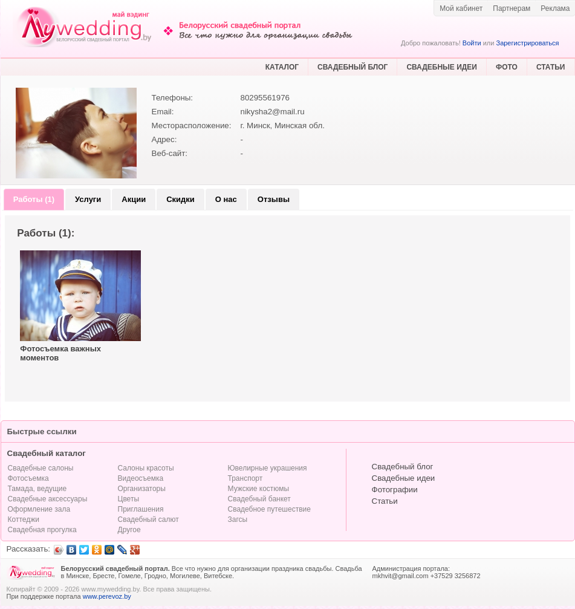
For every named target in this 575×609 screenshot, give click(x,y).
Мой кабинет (461, 8)
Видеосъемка (141, 478)
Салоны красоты (146, 468)
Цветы (129, 499)
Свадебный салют (148, 519)
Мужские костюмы (259, 488)
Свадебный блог (403, 466)
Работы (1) (33, 199)
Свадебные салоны (41, 468)
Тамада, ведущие (37, 488)
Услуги (88, 199)
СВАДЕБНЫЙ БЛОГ (352, 67)
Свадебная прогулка (42, 530)
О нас (226, 199)
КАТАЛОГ (282, 67)
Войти (472, 43)
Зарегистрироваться (527, 43)
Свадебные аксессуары (48, 499)
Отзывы (274, 199)
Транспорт (245, 478)
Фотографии (395, 489)
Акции (134, 199)
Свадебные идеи (403, 478)
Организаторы (142, 488)
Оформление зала (39, 509)
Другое (129, 530)
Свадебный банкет (259, 499)
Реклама (555, 8)
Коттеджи (23, 519)
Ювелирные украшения (267, 468)
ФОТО (507, 67)
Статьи (385, 501)
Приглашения (141, 509)
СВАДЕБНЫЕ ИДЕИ (441, 67)
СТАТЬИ (550, 67)
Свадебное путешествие (269, 509)
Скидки (180, 199)
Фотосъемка (28, 478)
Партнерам (511, 8)
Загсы (238, 519)
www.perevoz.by (107, 596)
